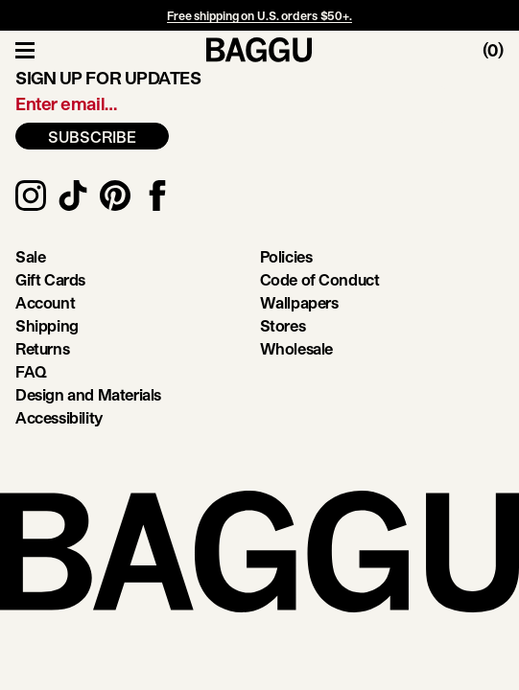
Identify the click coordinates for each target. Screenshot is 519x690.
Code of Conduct (320, 279)
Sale (30, 256)
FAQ (31, 371)
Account (45, 302)
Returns (42, 348)
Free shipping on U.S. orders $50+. (259, 15)
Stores (283, 325)
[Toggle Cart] (501, 50)
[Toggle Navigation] (25, 50)
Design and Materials (88, 394)
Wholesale (296, 348)
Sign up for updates (108, 77)
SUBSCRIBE (92, 136)
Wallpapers (299, 302)
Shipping (47, 325)
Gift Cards (50, 279)
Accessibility (59, 417)
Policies (286, 256)
